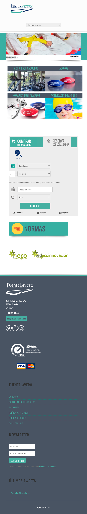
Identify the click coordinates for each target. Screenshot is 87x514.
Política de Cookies (17, 418)
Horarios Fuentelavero (26, 95)
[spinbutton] (12, 174)
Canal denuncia (16, 423)
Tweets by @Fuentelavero (20, 493)
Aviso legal (14, 407)
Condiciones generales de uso (22, 402)
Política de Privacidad (47, 466)
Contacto (13, 396)
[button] (16, 172)
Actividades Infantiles (64, 95)
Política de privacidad (18, 412)
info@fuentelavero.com (16, 318)
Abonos (63, 68)
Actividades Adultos (26, 68)
